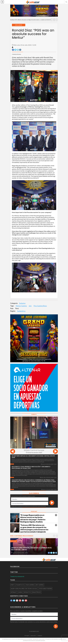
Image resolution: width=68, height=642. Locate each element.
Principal (27, 635)
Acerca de (33, 635)
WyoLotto (27, 592)
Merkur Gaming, (21, 306)
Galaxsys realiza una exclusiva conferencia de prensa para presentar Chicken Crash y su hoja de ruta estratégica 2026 (34, 481)
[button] (66, 2)
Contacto (39, 635)
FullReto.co (20, 585)
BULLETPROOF (36, 592)
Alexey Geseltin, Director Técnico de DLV (24, 588)
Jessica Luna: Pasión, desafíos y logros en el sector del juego (31, 549)
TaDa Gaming (30, 585)
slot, (30, 306)
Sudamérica (21, 311)
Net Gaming (40, 585)
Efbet (12, 585)
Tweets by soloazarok (17, 576)
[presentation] (12, 451)
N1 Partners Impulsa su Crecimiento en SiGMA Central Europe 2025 (33, 456)
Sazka (20, 592)
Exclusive (22, 303)
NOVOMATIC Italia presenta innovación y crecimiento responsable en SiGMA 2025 (31, 467)
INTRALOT (14, 592)
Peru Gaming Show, (40, 306)
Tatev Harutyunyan (45, 588)
